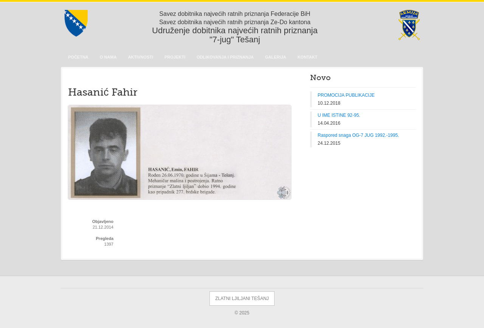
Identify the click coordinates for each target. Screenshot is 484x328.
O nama (108, 57)
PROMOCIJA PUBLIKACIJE (346, 95)
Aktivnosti (140, 57)
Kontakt (308, 57)
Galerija (275, 57)
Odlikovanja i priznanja (225, 57)
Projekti (174, 57)
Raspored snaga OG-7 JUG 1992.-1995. (358, 135)
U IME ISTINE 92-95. (339, 115)
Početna (78, 57)
